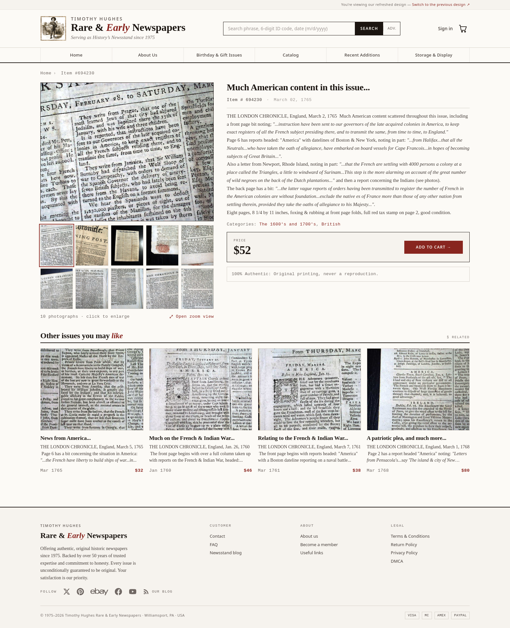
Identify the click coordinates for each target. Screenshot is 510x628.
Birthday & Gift (219, 55)
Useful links (311, 552)
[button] (127, 152)
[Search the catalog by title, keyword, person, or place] (289, 28)
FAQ (214, 544)
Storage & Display (433, 55)
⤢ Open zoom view (191, 316)
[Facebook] (118, 591)
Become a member (319, 544)
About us (309, 536)
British (331, 224)
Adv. (391, 28)
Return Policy (404, 544)
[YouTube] (132, 591)
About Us (147, 55)
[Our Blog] (157, 591)
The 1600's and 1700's (287, 224)
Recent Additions (362, 55)
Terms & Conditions (410, 536)
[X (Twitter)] (66, 591)
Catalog (291, 55)
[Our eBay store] (99, 591)
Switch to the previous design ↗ (441, 4)
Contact (217, 536)
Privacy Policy (404, 552)
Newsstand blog (226, 552)
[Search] (369, 28)
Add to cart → (433, 247)
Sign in (445, 28)
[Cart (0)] (463, 28)
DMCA (397, 561)
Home (76, 55)
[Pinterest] (80, 591)
